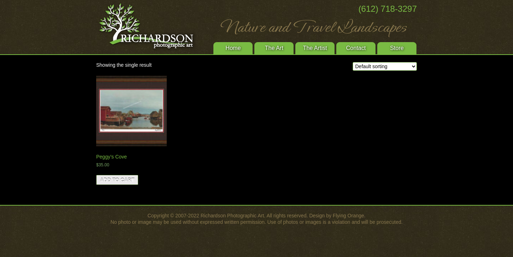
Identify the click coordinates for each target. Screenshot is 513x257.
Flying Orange (348, 215)
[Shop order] (385, 66)
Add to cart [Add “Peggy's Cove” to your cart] (117, 180)
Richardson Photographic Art (149, 27)
